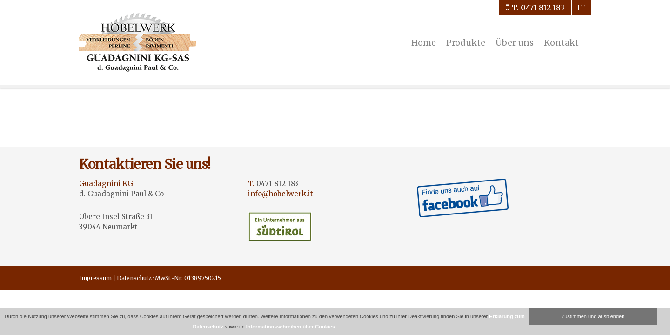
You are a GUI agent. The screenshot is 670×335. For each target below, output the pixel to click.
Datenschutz (134, 278)
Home (423, 42)
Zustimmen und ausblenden (593, 316)
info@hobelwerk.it (280, 193)
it (581, 7)
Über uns (515, 42)
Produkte (465, 42)
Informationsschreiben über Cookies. (291, 326)
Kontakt (561, 42)
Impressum (95, 278)
